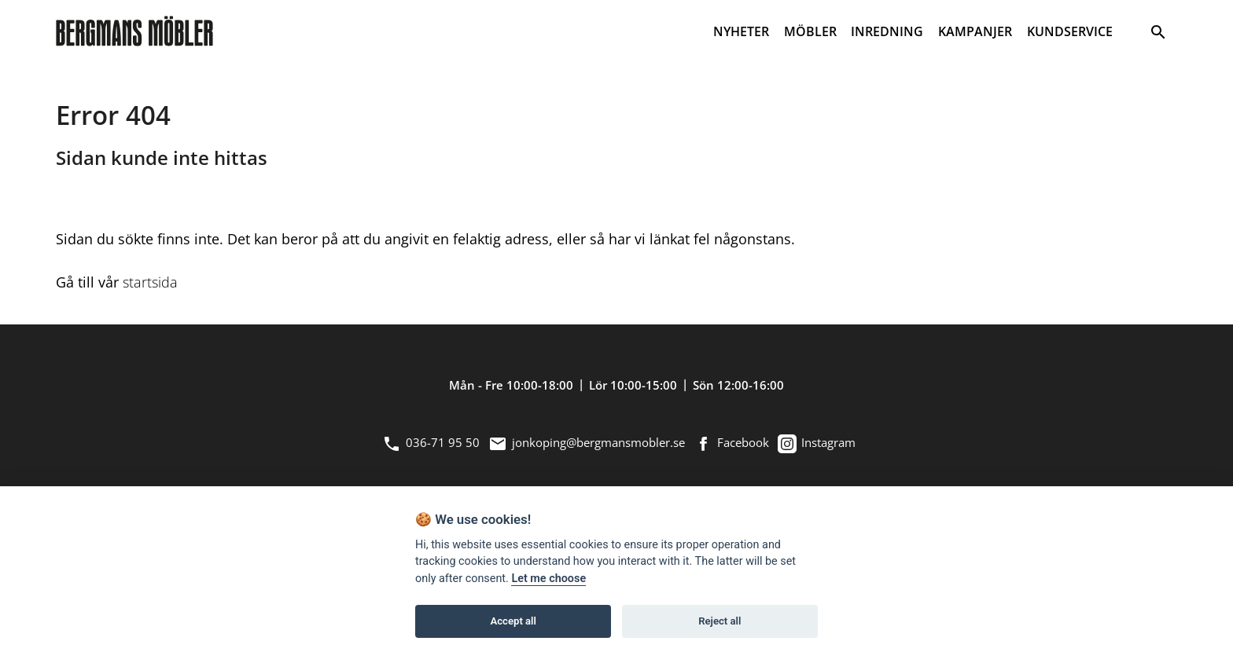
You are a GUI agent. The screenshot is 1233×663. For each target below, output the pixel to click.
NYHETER (741, 31)
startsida (150, 282)
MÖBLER (810, 31)
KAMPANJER (975, 31)
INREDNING (887, 31)
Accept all (513, 621)
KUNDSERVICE (1070, 31)
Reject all (719, 621)
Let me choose (548, 578)
